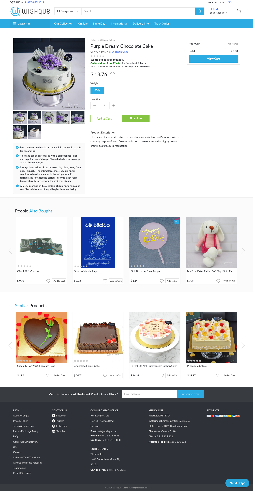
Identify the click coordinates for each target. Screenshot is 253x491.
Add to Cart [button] (59, 281)
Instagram (61, 426)
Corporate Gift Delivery (25, 441)
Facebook (61, 415)
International (119, 23)
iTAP (15, 447)
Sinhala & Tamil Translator (26, 457)
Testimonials (19, 468)
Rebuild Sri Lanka (22, 473)
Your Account (219, 12)
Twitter (60, 421)
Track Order (161, 23)
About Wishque (21, 415)
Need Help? (237, 483)
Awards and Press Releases (27, 462)
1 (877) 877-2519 (34, 2)
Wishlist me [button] (229, 281)
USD (229, 2)
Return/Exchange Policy (25, 431)
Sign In (216, 9)
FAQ (15, 436)
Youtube (60, 431)
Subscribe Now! (190, 394)
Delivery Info (141, 23)
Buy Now (136, 118)
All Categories (69, 12)
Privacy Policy (20, 421)
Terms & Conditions (23, 426)
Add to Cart (104, 118)
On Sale (83, 23)
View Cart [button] (213, 58)
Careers (17, 452)
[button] (199, 11)
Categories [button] (21, 23)
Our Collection (63, 23)
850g (97, 90)
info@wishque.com (107, 431)
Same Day (99, 23)
